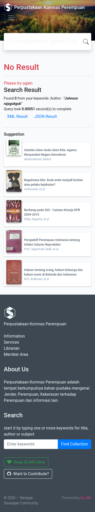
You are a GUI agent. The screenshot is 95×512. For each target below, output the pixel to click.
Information (14, 336)
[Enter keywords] (31, 444)
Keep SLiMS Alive (26, 462)
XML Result (17, 116)
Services (11, 342)
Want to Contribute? (28, 473)
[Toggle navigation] (11, 18)
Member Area (16, 354)
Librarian (12, 348)
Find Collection (74, 444)
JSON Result (45, 116)
